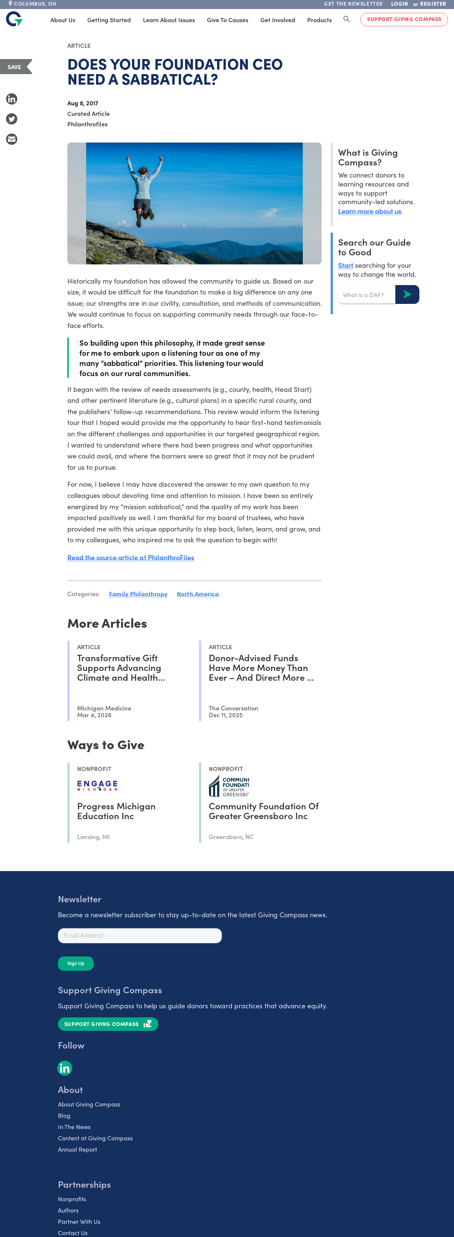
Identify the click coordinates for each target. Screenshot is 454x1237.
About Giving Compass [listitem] (89, 1104)
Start (345, 265)
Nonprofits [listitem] (72, 1199)
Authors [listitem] (68, 1210)
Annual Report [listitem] (77, 1149)
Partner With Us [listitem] (79, 1221)
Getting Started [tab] (109, 19)
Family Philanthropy (138, 593)
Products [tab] (319, 19)
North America (198, 593)
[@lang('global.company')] (14, 18)
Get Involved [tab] (277, 19)
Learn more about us (369, 211)
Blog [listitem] (64, 1115)
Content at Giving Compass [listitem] (95, 1138)
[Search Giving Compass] (347, 20)
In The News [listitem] (74, 1127)
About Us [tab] (62, 19)
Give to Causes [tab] (227, 19)
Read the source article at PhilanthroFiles (130, 557)
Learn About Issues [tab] (169, 19)
